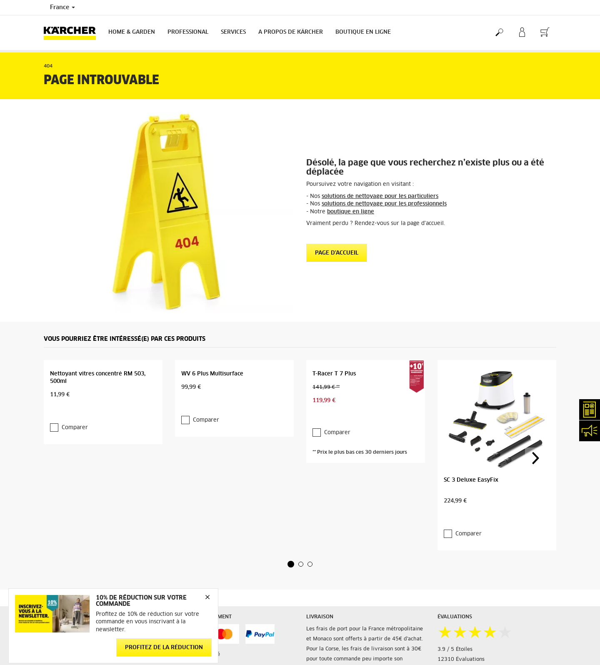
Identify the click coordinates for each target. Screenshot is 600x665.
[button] (291, 505)
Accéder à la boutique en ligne (82, 570)
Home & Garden (131, 32)
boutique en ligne (350, 212)
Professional (188, 32)
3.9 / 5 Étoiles (455, 590)
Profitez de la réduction (164, 647)
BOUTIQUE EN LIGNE (363, 32)
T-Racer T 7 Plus (334, 374)
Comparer (70, 429)
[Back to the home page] (73, 32)
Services (233, 32)
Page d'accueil (336, 253)
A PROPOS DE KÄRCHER (290, 32)
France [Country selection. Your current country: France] (62, 7)
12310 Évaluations (461, 600)
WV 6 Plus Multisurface (212, 374)
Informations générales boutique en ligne (94, 580)
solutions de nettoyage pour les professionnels (384, 204)
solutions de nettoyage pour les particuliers (380, 196)
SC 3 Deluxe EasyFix (471, 427)
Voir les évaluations (462, 610)
